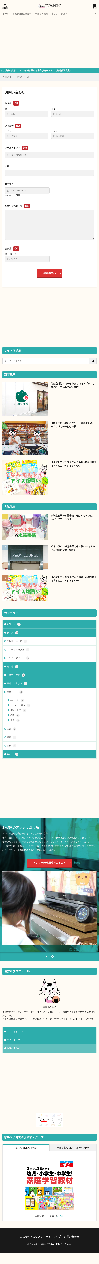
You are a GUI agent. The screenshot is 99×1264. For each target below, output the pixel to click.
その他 (12, 666)
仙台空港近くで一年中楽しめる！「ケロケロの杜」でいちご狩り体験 (73, 385)
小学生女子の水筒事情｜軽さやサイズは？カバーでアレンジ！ (73, 517)
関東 (11, 745)
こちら (61, 1215)
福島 (11, 737)
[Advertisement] (49, 41)
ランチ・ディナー (18, 658)
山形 (11, 729)
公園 (15, 715)
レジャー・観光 (20, 705)
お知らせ (14, 624)
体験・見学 (18, 710)
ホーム (5, 13)
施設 (15, 720)
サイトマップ (13, 1040)
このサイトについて (16, 1031)
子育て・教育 (41, 13)
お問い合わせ (23, 77)
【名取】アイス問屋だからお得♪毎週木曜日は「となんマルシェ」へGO (73, 464)
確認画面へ (49, 272)
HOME (8, 77)
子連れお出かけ (17, 683)
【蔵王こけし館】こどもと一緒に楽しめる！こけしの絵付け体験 (72, 424)
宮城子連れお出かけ (22, 13)
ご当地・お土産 (17, 641)
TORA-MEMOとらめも (59, 1244)
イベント (17, 700)
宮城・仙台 (15, 692)
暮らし (54, 13)
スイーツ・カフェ (18, 649)
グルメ (64, 13)
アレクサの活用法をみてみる (49, 862)
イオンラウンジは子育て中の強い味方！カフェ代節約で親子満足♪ (73, 548)
